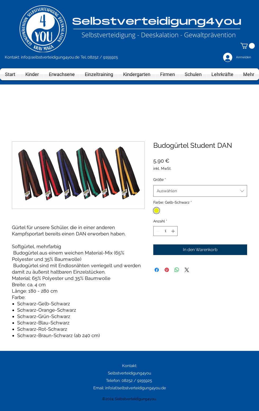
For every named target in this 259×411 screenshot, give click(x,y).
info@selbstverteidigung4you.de (50, 57)
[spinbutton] (165, 231)
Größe (159, 179)
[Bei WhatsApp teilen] (177, 270)
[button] (247, 46)
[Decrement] (157, 231)
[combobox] (200, 191)
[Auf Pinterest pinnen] (167, 270)
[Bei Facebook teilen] (157, 270)
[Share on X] (187, 270)
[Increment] (173, 231)
